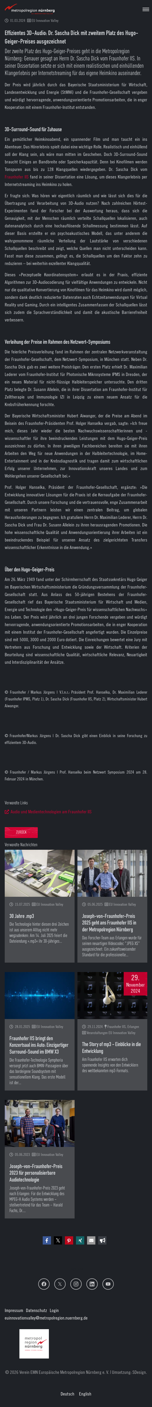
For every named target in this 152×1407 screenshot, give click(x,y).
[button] (47, 1240)
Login (54, 1310)
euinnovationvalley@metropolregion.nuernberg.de (46, 1317)
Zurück (21, 832)
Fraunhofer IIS (17, 176)
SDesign (139, 1372)
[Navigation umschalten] (145, 9)
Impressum (14, 1310)
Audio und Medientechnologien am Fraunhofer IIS (51, 811)
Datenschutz (36, 1310)
